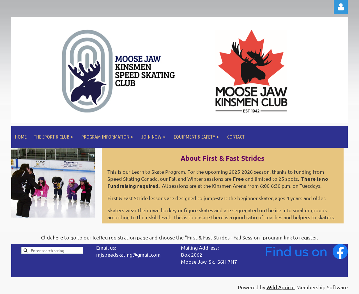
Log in (341, 7)
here (58, 237)
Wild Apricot (280, 287)
